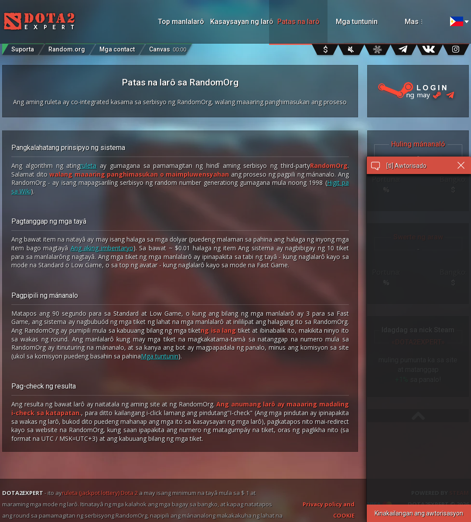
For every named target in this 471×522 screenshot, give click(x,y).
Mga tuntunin (357, 21)
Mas (423, 21)
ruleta (88, 165)
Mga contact (117, 49)
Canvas (167, 47)
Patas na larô (298, 21)
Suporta (22, 49)
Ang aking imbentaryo (102, 248)
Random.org (66, 49)
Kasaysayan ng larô (239, 21)
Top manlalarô (181, 21)
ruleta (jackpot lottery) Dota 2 (100, 493)
